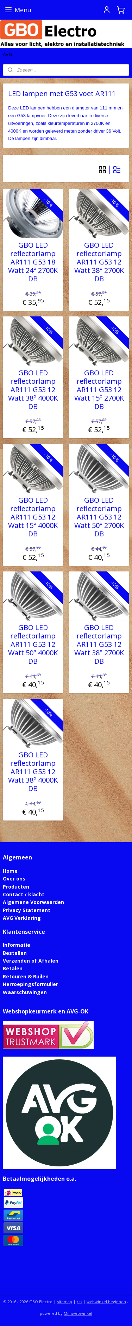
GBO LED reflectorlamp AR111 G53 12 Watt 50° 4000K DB (33, 645)
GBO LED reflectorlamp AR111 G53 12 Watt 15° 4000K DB (33, 517)
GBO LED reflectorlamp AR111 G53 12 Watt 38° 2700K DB (99, 262)
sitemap (64, 1301)
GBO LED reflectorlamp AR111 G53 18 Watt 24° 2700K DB (33, 262)
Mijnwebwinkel (78, 1313)
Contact (13, 894)
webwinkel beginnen (106, 1301)
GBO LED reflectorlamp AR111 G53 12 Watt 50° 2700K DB (99, 517)
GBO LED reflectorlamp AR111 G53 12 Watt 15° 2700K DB (99, 390)
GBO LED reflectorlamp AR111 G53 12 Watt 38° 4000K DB (33, 390)
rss (79, 1301)
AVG (7, 54)
